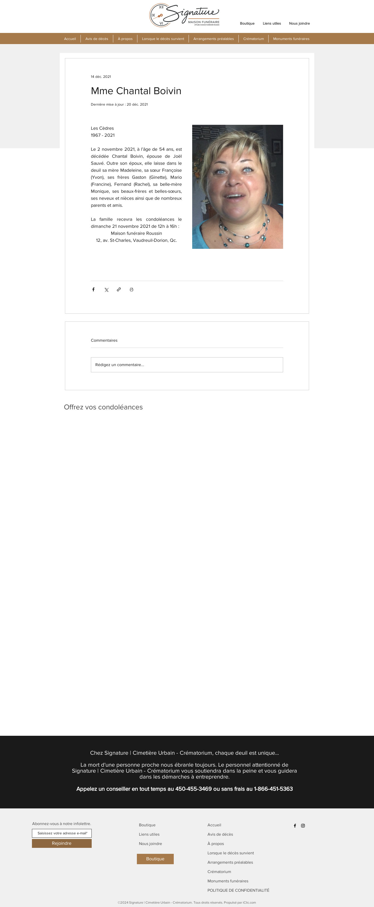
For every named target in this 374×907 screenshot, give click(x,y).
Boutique (147, 825)
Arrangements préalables (230, 862)
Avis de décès (220, 834)
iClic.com (249, 902)
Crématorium (219, 871)
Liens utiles (149, 834)
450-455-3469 (193, 789)
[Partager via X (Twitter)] (106, 289)
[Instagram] (302, 825)
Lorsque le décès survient (231, 853)
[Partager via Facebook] (93, 289)
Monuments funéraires (228, 881)
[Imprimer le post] (131, 289)
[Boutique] (155, 859)
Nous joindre (150, 843)
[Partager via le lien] (118, 289)
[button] (125, 39)
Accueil (214, 825)
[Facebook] (294, 825)
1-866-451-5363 (273, 789)
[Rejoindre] (62, 843)
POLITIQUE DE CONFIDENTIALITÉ (238, 890)
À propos (216, 843)
